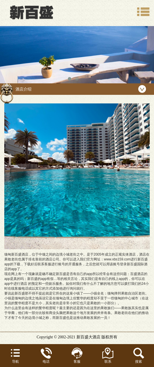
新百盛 (82, 337)
